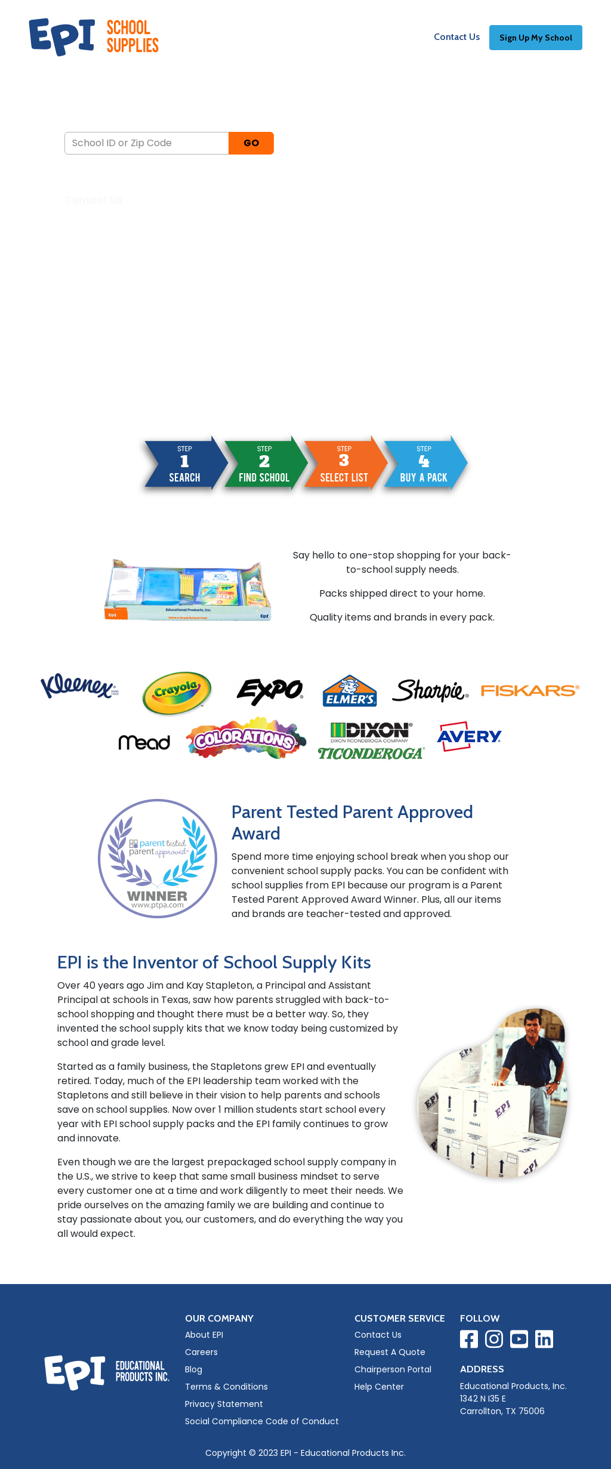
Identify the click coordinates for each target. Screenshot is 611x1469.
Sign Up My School (535, 37)
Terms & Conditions (226, 1387)
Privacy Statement (224, 1404)
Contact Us (457, 36)
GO (251, 143)
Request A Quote (389, 1352)
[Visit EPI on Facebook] (469, 1341)
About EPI (204, 1335)
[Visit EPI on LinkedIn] (544, 1341)
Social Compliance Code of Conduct (262, 1421)
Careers (201, 1352)
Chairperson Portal (392, 1369)
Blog (193, 1369)
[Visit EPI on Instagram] (494, 1341)
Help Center (379, 1387)
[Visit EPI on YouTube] (519, 1341)
